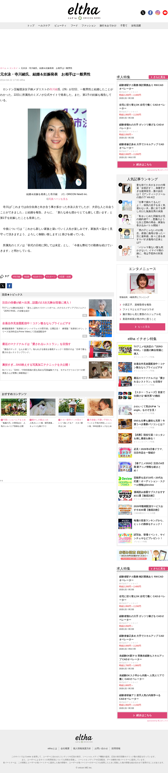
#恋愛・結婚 (65, 276)
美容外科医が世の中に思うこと (139, 319)
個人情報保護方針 (82, 748)
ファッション (89, 25)
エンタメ (13, 68)
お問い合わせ (101, 748)
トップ (30, 25)
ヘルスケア (44, 25)
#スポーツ (51, 276)
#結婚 (26, 276)
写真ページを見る (58, 199)
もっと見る (144, 326)
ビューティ (60, 25)
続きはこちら (144, 164)
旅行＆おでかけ (108, 25)
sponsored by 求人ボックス (157, 170)
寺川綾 (53, 89)
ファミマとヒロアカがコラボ (138, 309)
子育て (123, 25)
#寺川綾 (16, 276)
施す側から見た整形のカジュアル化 (142, 314)
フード (74, 25)
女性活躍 (136, 25)
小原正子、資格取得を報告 (137, 304)
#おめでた (37, 276)
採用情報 (115, 748)
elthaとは (52, 748)
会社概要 (65, 748)
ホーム (3, 68)
